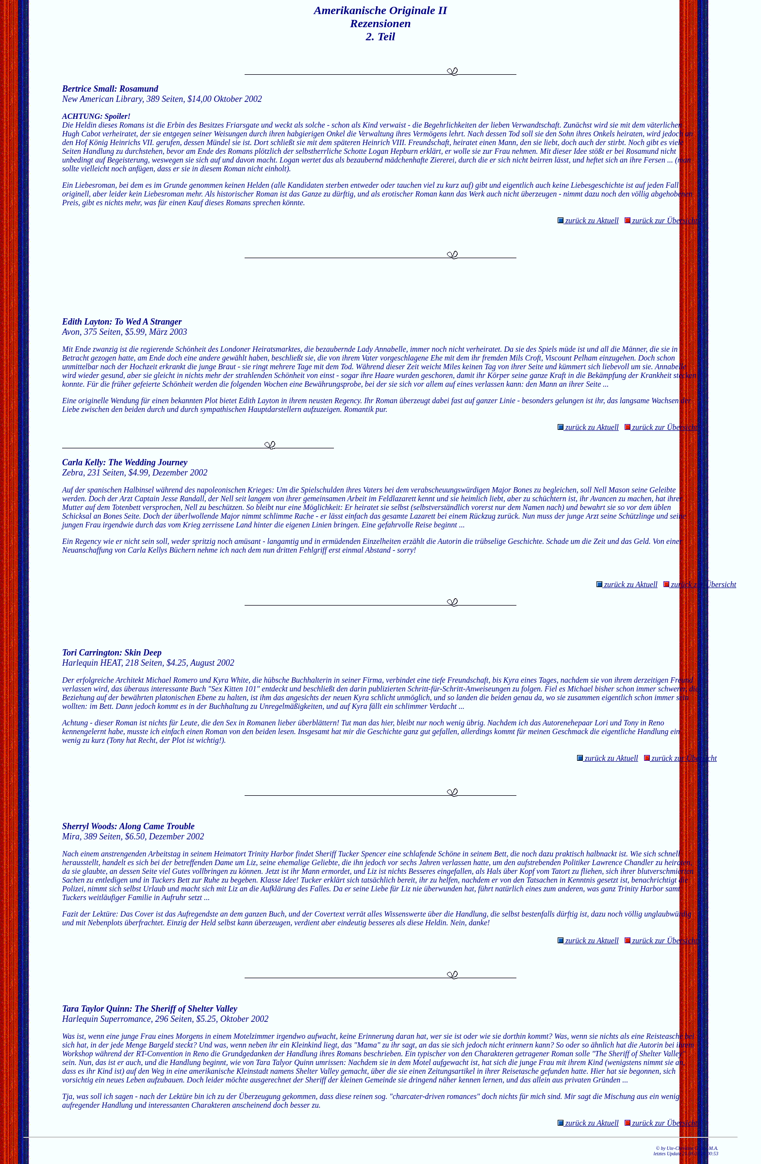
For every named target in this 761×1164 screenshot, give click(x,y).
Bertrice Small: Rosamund (110, 89)
